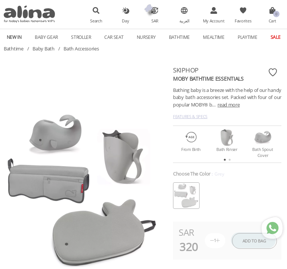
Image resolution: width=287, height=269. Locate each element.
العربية (184, 21)
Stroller (81, 37)
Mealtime (214, 37)
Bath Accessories (81, 48)
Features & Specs (190, 116)
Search (96, 21)
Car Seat (114, 37)
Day (125, 21)
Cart (272, 21)
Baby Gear (46, 37)
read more (228, 104)
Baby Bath (43, 48)
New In (14, 37)
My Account (214, 21)
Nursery (146, 37)
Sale (276, 37)
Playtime (247, 37)
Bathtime (179, 37)
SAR (154, 21)
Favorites (243, 21)
